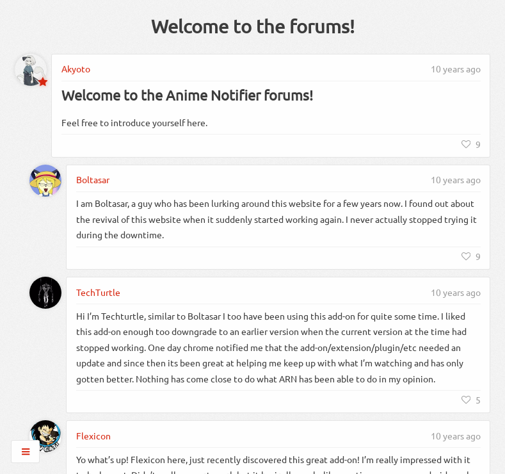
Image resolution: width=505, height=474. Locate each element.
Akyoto (75, 68)
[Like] (471, 144)
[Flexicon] (45, 436)
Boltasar (92, 179)
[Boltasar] (45, 181)
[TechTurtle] (45, 293)
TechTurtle (98, 292)
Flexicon (93, 435)
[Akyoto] (31, 70)
